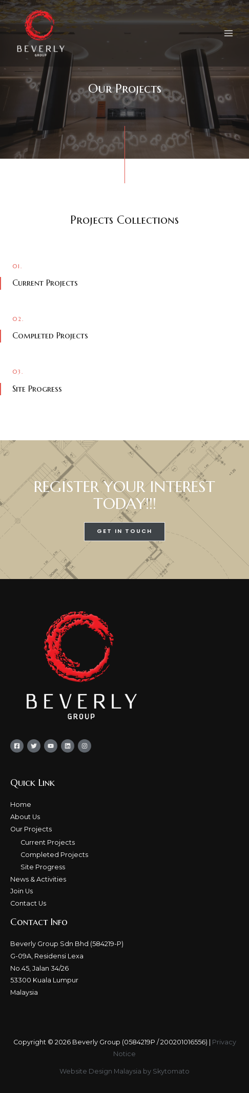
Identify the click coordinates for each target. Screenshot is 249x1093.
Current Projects (47, 842)
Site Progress (42, 867)
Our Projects (31, 829)
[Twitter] (33, 746)
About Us (25, 817)
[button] (124, 531)
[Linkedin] (67, 746)
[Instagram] (84, 746)
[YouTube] (50, 746)
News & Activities (38, 879)
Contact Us (28, 903)
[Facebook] (17, 746)
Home (20, 804)
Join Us (21, 891)
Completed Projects (54, 855)
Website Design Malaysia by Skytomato (124, 1071)
